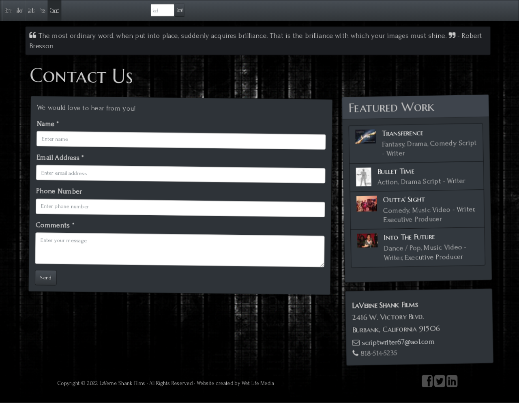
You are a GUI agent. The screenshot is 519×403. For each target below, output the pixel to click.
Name (44, 126)
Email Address (57, 160)
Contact (147, 10)
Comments (53, 229)
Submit (487, 10)
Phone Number (57, 194)
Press (114, 10)
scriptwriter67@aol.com (397, 341)
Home (22, 10)
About (53, 10)
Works (84, 10)
